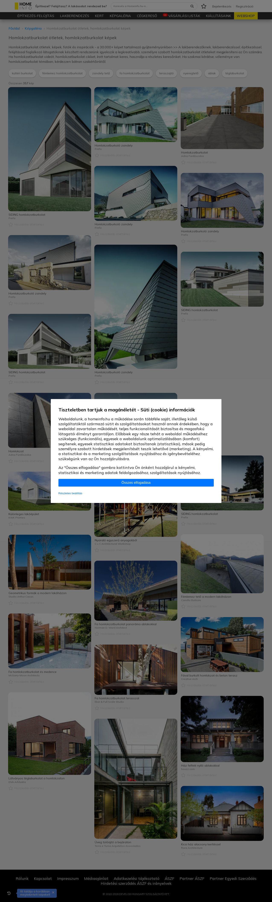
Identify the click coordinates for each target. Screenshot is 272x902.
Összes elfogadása (135, 482)
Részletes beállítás (70, 493)
